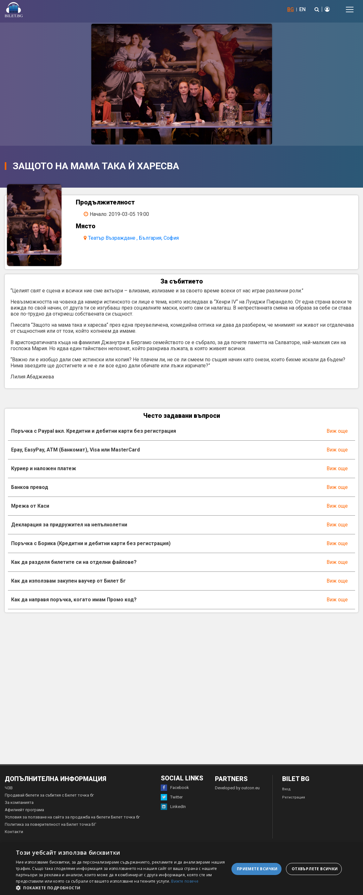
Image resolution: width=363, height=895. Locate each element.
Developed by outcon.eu (237, 792)
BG (290, 9)
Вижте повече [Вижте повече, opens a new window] (184, 881)
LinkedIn (173, 810)
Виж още (337, 435)
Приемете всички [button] (257, 869)
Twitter (172, 801)
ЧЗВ (9, 792)
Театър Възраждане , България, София (136, 238)
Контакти (14, 835)
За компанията (19, 806)
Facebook (175, 791)
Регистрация (293, 801)
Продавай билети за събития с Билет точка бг (49, 799)
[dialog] (181, 869)
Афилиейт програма (24, 814)
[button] (122, 887)
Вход (286, 793)
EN (302, 9)
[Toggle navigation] (349, 9)
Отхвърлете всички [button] (315, 869)
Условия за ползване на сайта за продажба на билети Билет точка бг (72, 821)
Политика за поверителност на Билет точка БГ (50, 828)
